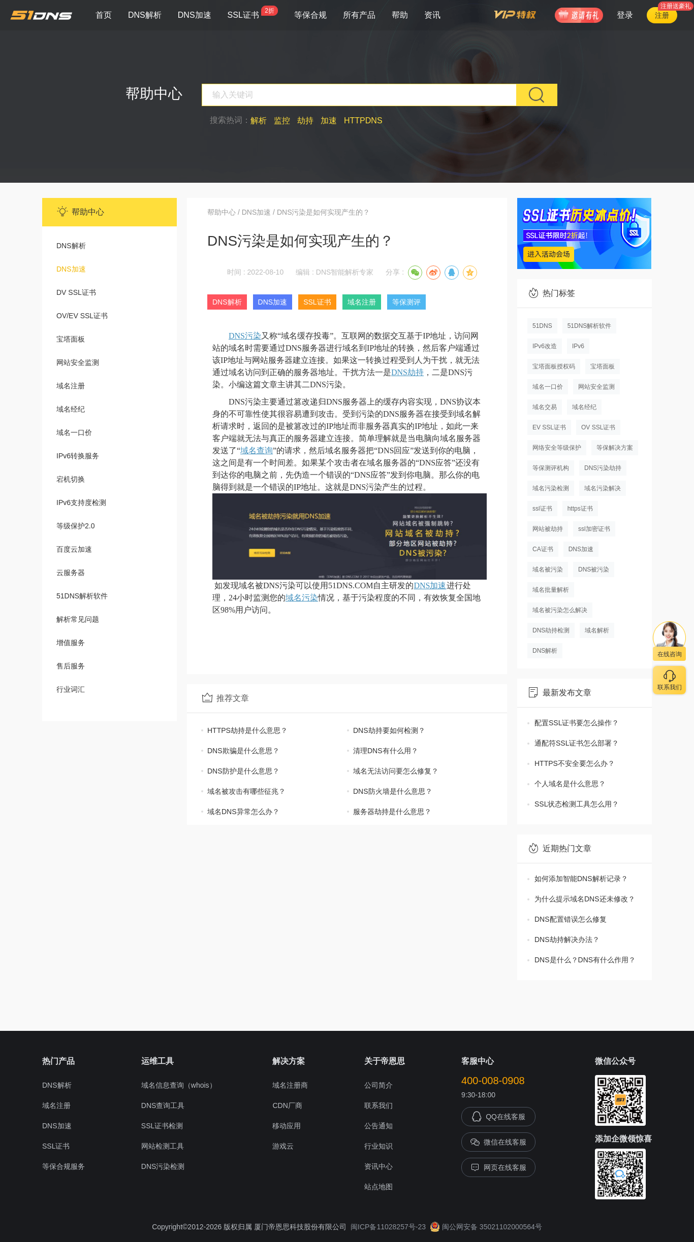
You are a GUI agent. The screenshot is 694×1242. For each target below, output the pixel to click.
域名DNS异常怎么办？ (243, 812)
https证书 (580, 508)
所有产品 (359, 15)
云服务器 (70, 572)
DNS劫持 (407, 372)
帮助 (400, 15)
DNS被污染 (593, 569)
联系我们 (378, 1105)
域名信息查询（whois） (178, 1085)
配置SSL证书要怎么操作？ (576, 723)
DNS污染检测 (163, 1166)
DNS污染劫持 (602, 468)
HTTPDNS (363, 120)
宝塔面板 (70, 339)
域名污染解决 (602, 488)
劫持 (305, 120)
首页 (104, 15)
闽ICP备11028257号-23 (388, 1227)
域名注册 (70, 386)
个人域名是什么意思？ (570, 784)
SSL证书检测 (162, 1126)
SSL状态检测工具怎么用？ (576, 804)
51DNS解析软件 (82, 596)
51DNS (542, 325)
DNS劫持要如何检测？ (389, 730)
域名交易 (544, 407)
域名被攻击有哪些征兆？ (246, 791)
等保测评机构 (550, 468)
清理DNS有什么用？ (385, 751)
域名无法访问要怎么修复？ (395, 771)
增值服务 (70, 643)
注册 (662, 15)
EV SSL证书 (549, 427)
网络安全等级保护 (556, 447)
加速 (329, 120)
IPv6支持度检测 (81, 502)
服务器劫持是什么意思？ (392, 812)
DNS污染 (245, 335)
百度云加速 (74, 549)
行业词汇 (70, 689)
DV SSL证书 (76, 292)
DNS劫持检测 (551, 630)
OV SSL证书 (598, 427)
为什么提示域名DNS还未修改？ (584, 899)
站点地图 (378, 1187)
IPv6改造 (544, 346)
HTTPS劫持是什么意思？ (247, 730)
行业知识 (378, 1146)
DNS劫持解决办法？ (567, 939)
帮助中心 (221, 212)
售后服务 (70, 666)
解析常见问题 (77, 619)
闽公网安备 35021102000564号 (486, 1227)
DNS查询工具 (163, 1105)
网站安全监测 (77, 362)
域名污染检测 (550, 488)
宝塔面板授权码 (553, 366)
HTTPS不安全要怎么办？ (574, 763)
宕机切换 (70, 479)
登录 (625, 15)
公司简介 (378, 1085)
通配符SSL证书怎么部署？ (576, 743)
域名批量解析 (550, 589)
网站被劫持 (547, 528)
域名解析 (597, 630)
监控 (282, 120)
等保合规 (310, 15)
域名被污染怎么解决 (559, 610)
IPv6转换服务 (77, 456)
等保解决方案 (614, 447)
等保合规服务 (63, 1166)
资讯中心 (378, 1166)
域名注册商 (290, 1085)
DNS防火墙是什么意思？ (392, 791)
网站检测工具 (162, 1146)
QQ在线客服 (498, 1116)
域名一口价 (74, 432)
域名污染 (302, 597)
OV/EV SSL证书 (82, 316)
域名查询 (256, 450)
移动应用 (286, 1126)
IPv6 (578, 346)
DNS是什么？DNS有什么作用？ (585, 960)
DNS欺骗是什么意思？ (243, 751)
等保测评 (406, 302)
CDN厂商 (287, 1105)
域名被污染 (547, 569)
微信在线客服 (498, 1142)
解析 (258, 120)
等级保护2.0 (75, 526)
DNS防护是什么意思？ (243, 771)
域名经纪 (70, 409)
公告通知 (378, 1126)
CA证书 (542, 549)
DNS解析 (145, 15)
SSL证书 (253, 12)
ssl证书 (542, 508)
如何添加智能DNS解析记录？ (581, 879)
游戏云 (283, 1146)
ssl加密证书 (594, 528)
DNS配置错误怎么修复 (570, 919)
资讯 (432, 15)
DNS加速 (194, 15)
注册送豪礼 (675, 6)
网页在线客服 (498, 1167)
